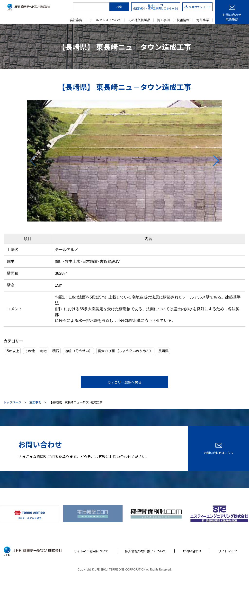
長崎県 (163, 350)
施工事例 (163, 20)
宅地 (43, 350)
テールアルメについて (105, 20)
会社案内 (76, 20)
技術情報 (183, 20)
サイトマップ (227, 551)
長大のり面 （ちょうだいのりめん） (125, 350)
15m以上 (12, 350)
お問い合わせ (192, 551)
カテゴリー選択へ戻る (124, 382)
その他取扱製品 (139, 20)
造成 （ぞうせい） (78, 350)
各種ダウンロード (198, 7)
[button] (216, 160)
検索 (119, 7)
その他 (30, 350)
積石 (55, 350)
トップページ (12, 402)
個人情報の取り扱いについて (145, 551)
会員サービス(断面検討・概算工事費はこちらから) (155, 6)
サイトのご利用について (91, 551)
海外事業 (202, 20)
